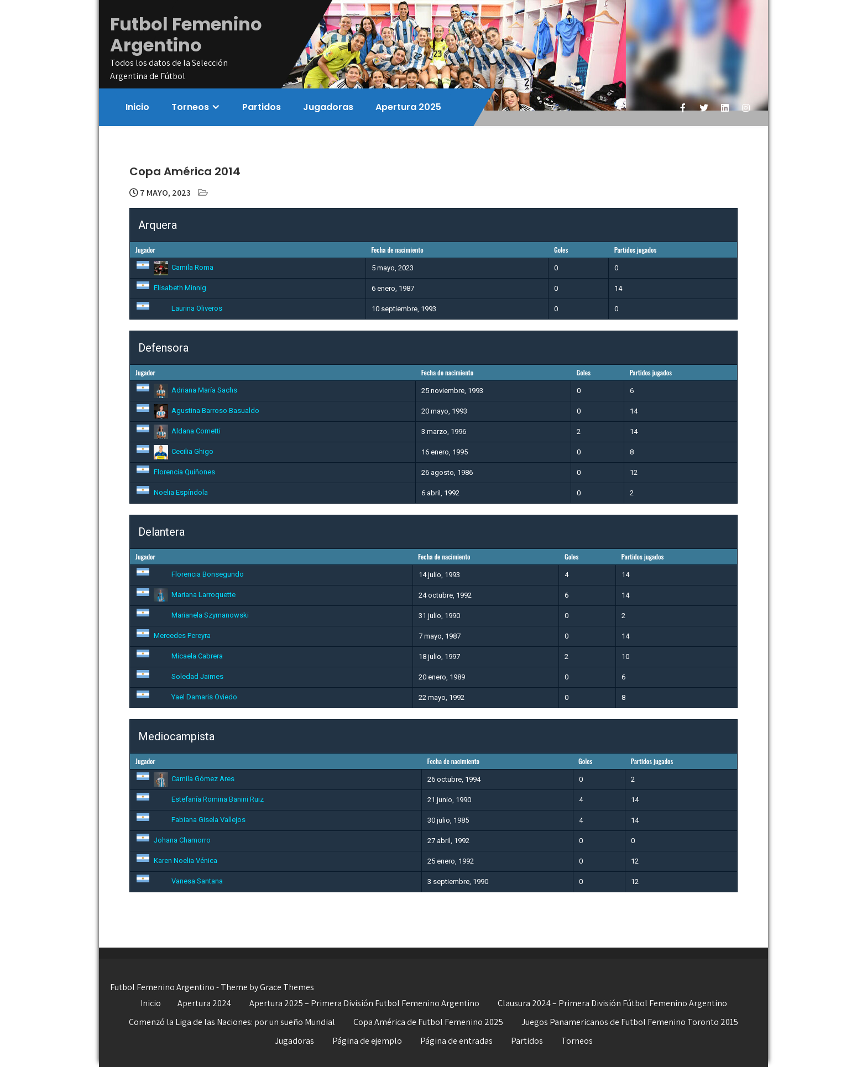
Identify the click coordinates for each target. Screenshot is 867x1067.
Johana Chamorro (173, 840)
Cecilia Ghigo (174, 451)
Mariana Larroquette (185, 594)
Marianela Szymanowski (192, 615)
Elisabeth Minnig (170, 288)
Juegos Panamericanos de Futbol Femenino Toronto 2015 (629, 1022)
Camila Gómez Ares (184, 779)
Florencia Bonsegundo (189, 574)
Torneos (190, 107)
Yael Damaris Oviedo (186, 697)
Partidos (261, 107)
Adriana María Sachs (186, 390)
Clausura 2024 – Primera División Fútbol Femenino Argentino (612, 1003)
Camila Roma (174, 267)
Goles (561, 249)
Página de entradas (456, 1041)
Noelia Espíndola (171, 492)
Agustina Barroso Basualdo (197, 410)
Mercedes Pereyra (173, 635)
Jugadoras (328, 107)
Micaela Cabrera (179, 656)
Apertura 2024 (204, 1003)
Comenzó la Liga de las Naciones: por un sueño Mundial (232, 1022)
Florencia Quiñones (175, 472)
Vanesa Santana (179, 881)
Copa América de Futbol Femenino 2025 (428, 1022)
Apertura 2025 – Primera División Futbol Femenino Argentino (364, 1003)
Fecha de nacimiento (397, 249)
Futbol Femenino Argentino (186, 34)
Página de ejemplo (367, 1041)
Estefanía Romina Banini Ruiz (199, 799)
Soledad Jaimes (179, 676)
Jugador (145, 249)
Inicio (137, 107)
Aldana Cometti (178, 431)
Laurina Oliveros (178, 308)
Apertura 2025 (408, 107)
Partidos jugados (635, 249)
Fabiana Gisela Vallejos (190, 819)
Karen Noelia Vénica (176, 860)
